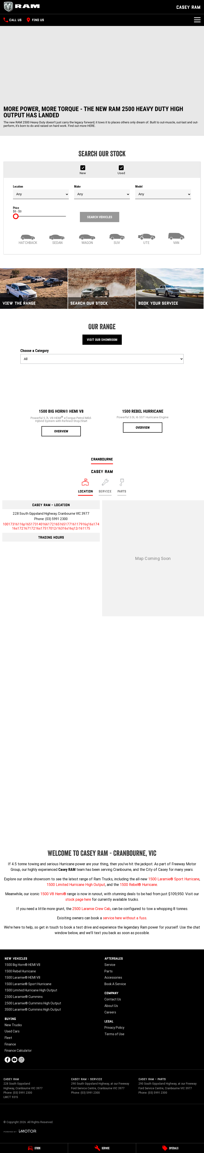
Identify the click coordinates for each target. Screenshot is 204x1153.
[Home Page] (23, 7)
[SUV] (117, 238)
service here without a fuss (124, 918)
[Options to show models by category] (102, 359)
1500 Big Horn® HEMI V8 (22, 965)
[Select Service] (105, 487)
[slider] (16, 216)
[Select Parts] (121, 487)
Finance (10, 1044)
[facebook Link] (7, 1060)
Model (163, 192)
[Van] (176, 238)
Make (102, 192)
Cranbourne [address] (102, 459)
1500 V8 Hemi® (53, 893)
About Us (111, 1006)
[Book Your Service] (170, 288)
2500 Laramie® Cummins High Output (33, 1003)
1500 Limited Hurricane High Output (76, 884)
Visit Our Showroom (102, 340)
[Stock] (34, 1148)
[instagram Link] (21, 1060)
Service (109, 965)
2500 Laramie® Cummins (24, 997)
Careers (110, 1012)
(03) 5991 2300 (56, 519)
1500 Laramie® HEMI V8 (22, 977)
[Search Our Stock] (102, 288)
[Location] (85, 487)
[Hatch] (28, 238)
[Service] (102, 1148)
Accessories (113, 977)
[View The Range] (34, 288)
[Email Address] (51, 526)
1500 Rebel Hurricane (20, 971)
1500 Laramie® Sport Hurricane (173, 879)
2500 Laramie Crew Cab (91, 908)
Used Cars (12, 1031)
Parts (108, 971)
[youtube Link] (14, 1060)
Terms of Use (114, 1034)
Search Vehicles (99, 217)
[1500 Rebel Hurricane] (142, 400)
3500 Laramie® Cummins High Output (33, 1009)
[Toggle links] (19, 1131)
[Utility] (146, 238)
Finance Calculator (18, 1050)
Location (41, 192)
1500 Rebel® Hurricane (138, 884)
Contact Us (112, 999)
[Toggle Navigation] (197, 20)
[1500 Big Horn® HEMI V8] (61, 401)
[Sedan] (57, 238)
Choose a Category (102, 356)
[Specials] (170, 1148)
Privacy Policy (114, 1027)
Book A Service (115, 984)
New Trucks (13, 1025)
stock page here (78, 899)
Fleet (8, 1038)
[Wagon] (87, 238)
